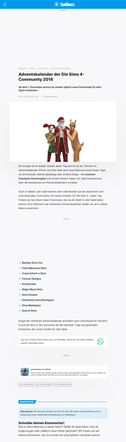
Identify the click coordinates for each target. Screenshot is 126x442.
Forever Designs (31, 278)
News (33, 68)
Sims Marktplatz (31, 305)
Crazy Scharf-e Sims (34, 273)
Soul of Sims (29, 310)
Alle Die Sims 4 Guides (63, 384)
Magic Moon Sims (32, 289)
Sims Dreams (29, 294)
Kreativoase (29, 284)
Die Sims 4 (43, 68)
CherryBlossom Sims (34, 268)
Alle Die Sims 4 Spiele (44, 384)
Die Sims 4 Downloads (61, 68)
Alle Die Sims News (26, 384)
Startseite (23, 68)
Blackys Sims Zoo (32, 262)
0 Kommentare (50, 97)
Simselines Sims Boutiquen (38, 300)
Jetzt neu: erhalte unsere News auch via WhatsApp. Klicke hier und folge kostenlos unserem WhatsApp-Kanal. (57, 341)
